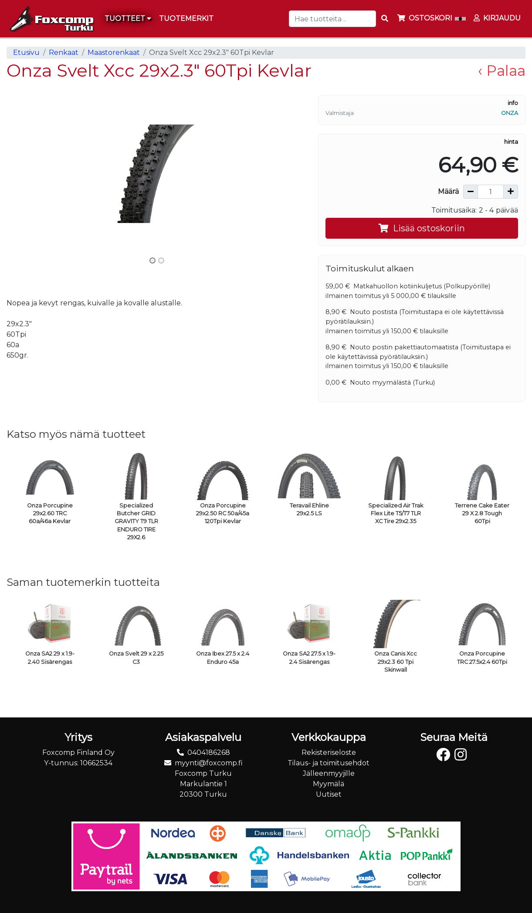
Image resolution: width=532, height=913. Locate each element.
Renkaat (63, 52)
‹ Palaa (501, 70)
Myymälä (328, 784)
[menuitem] (187, 18)
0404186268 (208, 752)
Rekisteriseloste (329, 752)
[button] (29, 174)
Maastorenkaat (114, 52)
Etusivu (26, 52)
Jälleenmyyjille (329, 773)
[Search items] (385, 19)
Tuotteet (128, 18)
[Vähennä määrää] (470, 191)
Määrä (448, 191)
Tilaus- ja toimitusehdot (328, 763)
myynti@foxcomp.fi (209, 763)
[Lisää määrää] (510, 191)
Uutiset (329, 794)
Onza (509, 113)
